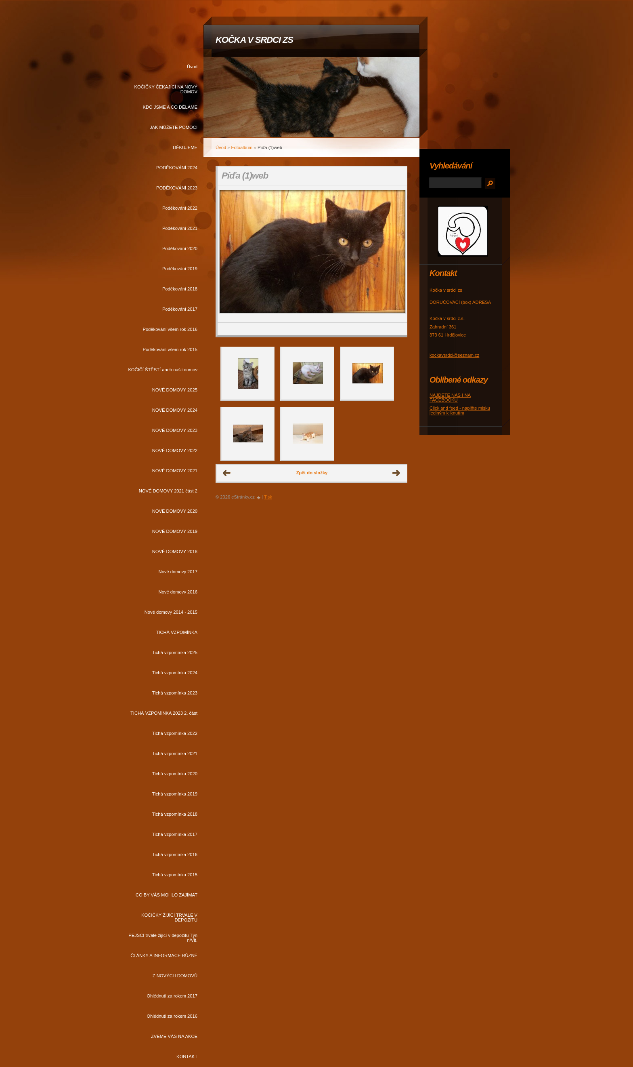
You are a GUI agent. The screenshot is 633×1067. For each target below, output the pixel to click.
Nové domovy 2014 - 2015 (171, 612)
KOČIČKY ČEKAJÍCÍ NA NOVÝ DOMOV (165, 89)
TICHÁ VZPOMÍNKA (176, 632)
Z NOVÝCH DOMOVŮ (175, 975)
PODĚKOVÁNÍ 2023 (176, 187)
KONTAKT (186, 1056)
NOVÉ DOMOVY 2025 (174, 389)
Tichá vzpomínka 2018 (174, 814)
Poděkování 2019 (179, 268)
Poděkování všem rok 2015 (170, 349)
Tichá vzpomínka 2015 (174, 874)
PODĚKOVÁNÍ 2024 (176, 167)
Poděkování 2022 (179, 208)
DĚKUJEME (185, 147)
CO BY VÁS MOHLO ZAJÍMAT (166, 894)
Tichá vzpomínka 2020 (174, 773)
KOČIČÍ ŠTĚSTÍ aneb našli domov (162, 369)
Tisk (268, 497)
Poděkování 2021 (179, 228)
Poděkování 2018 (179, 288)
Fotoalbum (242, 147)
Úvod (192, 66)
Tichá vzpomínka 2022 (174, 733)
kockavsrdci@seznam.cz (454, 355)
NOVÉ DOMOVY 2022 (174, 450)
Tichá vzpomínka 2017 (174, 834)
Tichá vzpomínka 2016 (174, 854)
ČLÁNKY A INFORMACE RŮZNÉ (163, 955)
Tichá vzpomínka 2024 (174, 672)
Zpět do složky (312, 472)
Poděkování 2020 (179, 248)
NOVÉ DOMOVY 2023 (174, 430)
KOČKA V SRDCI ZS (254, 40)
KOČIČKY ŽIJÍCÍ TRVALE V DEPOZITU (169, 917)
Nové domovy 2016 (178, 591)
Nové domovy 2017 (178, 571)
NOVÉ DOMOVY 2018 (174, 551)
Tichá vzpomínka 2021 (174, 753)
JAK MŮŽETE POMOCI (173, 127)
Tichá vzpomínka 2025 (174, 652)
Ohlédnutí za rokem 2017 (172, 995)
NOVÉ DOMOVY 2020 (174, 511)
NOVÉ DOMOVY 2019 (174, 531)
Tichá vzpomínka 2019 (174, 793)
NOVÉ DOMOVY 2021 (174, 470)
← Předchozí (227, 473)
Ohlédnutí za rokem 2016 (172, 1016)
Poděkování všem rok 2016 (170, 329)
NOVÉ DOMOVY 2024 (174, 410)
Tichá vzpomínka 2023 (174, 692)
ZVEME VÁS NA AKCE (174, 1036)
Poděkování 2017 (179, 309)
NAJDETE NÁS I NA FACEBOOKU (450, 397)
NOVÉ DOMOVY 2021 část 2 (168, 490)
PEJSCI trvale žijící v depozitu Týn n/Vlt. (162, 938)
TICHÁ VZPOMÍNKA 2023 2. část (163, 713)
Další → (396, 473)
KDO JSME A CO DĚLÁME (170, 107)
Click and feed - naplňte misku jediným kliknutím (460, 410)
